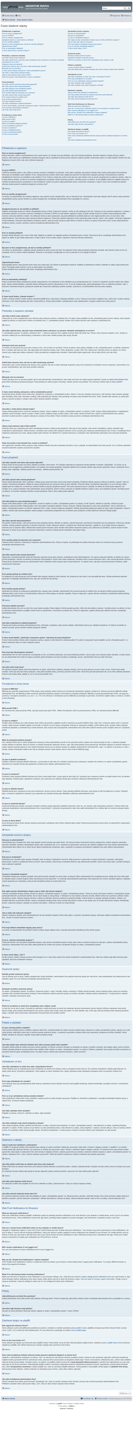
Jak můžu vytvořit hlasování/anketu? (14, 90)
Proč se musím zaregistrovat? (12, 33)
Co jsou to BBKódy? (9, 117)
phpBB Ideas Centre (114, 1343)
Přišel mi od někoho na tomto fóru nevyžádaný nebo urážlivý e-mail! (91, 60)
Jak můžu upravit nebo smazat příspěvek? (16, 86)
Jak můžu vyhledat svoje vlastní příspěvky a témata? (85, 85)
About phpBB (76, 1330)
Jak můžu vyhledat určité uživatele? (80, 83)
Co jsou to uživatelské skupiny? (78, 37)
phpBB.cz (72, 1406)
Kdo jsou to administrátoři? (77, 33)
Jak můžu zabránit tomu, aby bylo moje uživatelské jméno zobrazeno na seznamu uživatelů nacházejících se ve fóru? (33, 61)
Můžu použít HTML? (9, 119)
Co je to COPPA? (8, 35)
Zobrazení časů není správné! (12, 64)
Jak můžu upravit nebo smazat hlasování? (16, 95)
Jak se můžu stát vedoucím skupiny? (80, 42)
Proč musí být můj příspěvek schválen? (15, 108)
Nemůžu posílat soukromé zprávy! (79, 55)
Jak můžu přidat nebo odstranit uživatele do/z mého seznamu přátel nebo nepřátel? (96, 69)
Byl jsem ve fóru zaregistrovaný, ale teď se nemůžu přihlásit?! (23, 44)
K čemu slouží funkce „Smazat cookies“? (16, 50)
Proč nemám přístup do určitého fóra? (15, 97)
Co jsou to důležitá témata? (11, 130)
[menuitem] (18, 15)
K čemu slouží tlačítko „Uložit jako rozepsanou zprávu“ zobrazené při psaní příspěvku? (31, 105)
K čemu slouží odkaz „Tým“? (77, 48)
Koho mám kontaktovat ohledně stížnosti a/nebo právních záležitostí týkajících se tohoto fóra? (97, 137)
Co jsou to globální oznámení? (12, 126)
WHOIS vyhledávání (29, 1360)
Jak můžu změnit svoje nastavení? (13, 58)
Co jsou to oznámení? (9, 128)
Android (55, 1237)
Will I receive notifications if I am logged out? (83, 110)
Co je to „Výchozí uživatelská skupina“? (81, 46)
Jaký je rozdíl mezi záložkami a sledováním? (83, 92)
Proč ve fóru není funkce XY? (78, 133)
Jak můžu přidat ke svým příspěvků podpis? (17, 88)
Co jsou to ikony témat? (10, 134)
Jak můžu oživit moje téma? (11, 110)
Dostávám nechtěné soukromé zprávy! (81, 58)
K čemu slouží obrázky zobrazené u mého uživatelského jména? (24, 70)
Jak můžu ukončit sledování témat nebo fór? (83, 99)
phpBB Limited (81, 1328)
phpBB (118, 382)
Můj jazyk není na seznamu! (11, 68)
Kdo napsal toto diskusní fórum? (79, 131)
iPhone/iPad (45, 1237)
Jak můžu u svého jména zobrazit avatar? (16, 72)
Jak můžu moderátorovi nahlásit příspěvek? (16, 103)
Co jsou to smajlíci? (8, 121)
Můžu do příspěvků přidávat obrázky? (14, 123)
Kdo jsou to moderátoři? (76, 35)
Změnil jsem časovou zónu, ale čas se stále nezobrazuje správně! (24, 66)
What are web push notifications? (79, 106)
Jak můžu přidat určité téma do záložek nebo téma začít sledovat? (90, 95)
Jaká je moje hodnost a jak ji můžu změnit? (16, 75)
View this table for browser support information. (98, 1279)
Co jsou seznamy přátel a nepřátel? (80, 67)
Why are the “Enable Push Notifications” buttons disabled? (87, 112)
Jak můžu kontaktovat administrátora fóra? (82, 140)
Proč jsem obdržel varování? (11, 101)
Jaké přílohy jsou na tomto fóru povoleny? (82, 122)
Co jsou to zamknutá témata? (12, 132)
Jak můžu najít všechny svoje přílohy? (80, 124)
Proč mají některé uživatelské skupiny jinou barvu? (85, 44)
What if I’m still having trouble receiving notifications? (85, 115)
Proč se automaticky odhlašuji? (12, 48)
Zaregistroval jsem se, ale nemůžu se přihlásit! (17, 40)
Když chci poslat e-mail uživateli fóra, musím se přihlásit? (21, 77)
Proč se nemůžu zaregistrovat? (12, 37)
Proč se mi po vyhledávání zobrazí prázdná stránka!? (86, 81)
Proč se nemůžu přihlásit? (11, 42)
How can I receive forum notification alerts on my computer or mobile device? (94, 108)
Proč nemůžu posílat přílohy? (12, 99)
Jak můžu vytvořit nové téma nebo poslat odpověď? (19, 84)
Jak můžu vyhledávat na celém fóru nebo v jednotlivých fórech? (89, 77)
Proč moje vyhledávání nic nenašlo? (80, 79)
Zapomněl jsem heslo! (9, 46)
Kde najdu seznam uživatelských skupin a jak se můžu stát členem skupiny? (93, 40)
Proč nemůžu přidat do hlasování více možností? (18, 93)
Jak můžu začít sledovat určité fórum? (80, 97)
